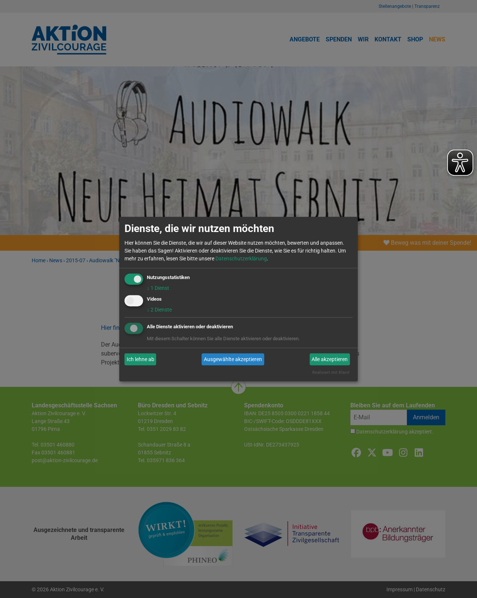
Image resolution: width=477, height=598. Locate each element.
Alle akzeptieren (330, 359)
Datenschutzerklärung (241, 259)
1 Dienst (158, 288)
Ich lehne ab (140, 359)
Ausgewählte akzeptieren (233, 359)
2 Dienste (159, 310)
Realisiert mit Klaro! (331, 372)
